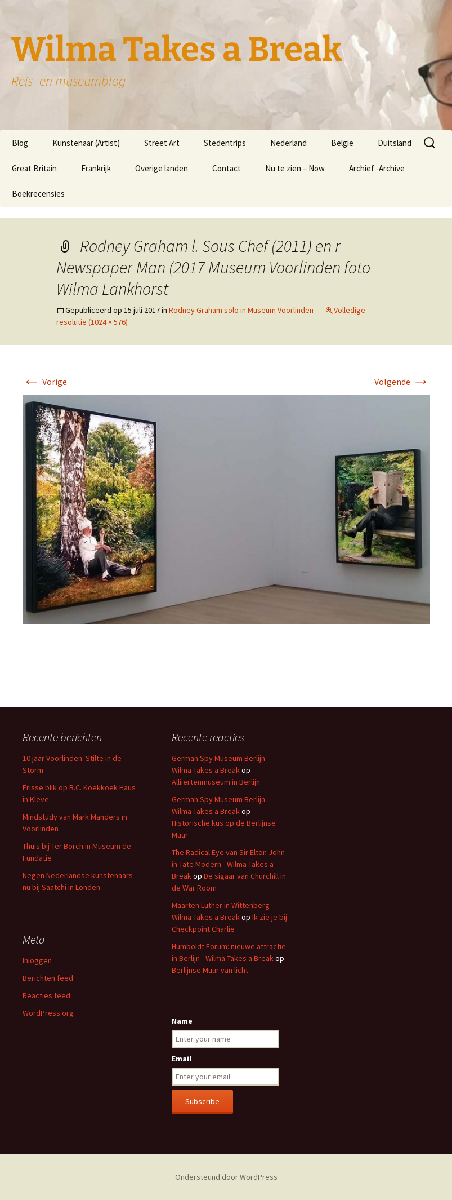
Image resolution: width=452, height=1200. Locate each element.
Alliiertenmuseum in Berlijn (216, 782)
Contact (226, 168)
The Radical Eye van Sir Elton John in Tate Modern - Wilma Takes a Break (228, 864)
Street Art (162, 143)
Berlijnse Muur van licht (210, 970)
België (342, 143)
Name (182, 1021)
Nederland (288, 143)
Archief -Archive (377, 168)
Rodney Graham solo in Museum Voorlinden (241, 310)
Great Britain (34, 168)
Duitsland (394, 143)
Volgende (402, 381)
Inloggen (37, 960)
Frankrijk (96, 168)
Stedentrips (225, 143)
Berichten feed (48, 978)
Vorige (45, 381)
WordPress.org (48, 1013)
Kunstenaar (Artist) (86, 143)
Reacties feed (46, 995)
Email (181, 1058)
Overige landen (161, 168)
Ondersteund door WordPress (226, 1177)
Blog (20, 143)
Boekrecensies (38, 193)
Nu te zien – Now (295, 168)
